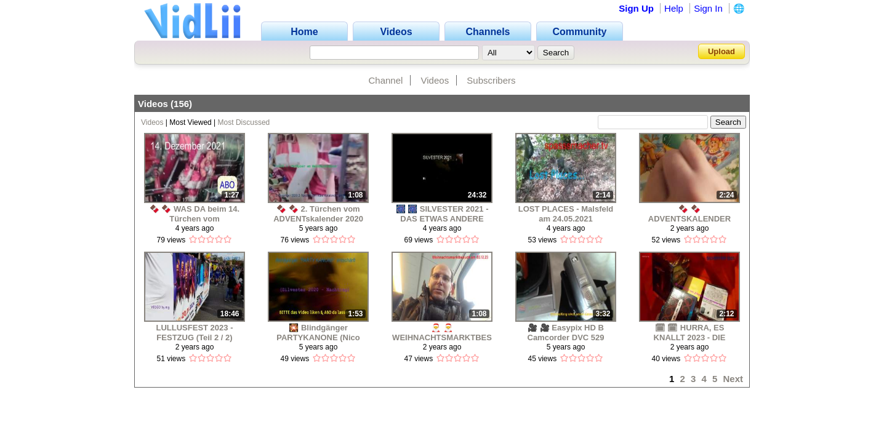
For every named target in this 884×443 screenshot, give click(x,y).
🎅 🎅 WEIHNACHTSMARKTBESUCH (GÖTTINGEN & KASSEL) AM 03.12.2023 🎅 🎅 (442, 332)
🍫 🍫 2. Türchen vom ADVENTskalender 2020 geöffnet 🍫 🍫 (318, 213)
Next (733, 378)
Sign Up (636, 8)
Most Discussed (244, 122)
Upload (721, 51)
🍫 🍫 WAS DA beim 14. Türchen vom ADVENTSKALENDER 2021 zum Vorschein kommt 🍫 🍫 (194, 213)
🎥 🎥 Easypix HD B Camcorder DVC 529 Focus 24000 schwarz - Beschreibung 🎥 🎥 (566, 332)
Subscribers (491, 80)
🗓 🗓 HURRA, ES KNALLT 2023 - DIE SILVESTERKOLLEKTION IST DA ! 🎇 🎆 (689, 332)
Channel (385, 80)
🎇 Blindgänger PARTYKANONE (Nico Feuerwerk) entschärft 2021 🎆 (318, 332)
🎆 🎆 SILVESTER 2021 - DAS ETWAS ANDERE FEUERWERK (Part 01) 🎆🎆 (442, 213)
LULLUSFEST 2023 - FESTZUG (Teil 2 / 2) (194, 332)
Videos (435, 80)
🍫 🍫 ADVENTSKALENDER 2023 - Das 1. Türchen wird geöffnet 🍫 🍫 (689, 213)
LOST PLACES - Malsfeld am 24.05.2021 (566, 213)
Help (673, 8)
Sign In (708, 8)
